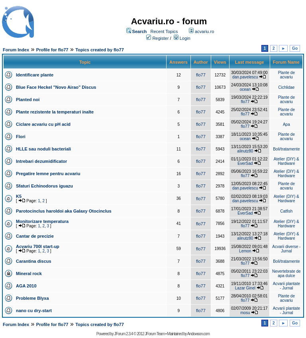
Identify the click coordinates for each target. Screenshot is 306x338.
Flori (21, 136)
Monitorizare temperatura (42, 221)
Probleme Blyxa (32, 298)
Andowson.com (198, 334)
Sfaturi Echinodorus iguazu (44, 186)
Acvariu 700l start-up (37, 246)
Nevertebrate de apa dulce (286, 273)
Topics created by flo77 (99, 49)
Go (295, 48)
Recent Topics (164, 31)
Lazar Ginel (245, 288)
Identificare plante (34, 74)
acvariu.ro (204, 31)
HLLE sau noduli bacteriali (43, 149)
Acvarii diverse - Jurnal (286, 248)
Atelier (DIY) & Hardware (286, 161)
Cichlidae (286, 87)
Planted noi (27, 99)
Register (160, 38)
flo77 (201, 74)
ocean (245, 89)
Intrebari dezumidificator (41, 161)
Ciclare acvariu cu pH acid (43, 124)
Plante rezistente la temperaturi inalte (55, 111)
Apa (286, 124)
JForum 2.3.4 (123, 334)
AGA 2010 (26, 285)
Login (185, 38)
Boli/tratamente (286, 149)
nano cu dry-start (34, 310)
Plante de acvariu (286, 74)
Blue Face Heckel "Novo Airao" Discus (56, 87)
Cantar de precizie (35, 236)
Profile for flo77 (52, 49)
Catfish (286, 211)
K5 (19, 196)
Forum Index (16, 49)
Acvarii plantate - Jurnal (286, 285)
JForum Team (155, 334)
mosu (245, 313)
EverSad (245, 163)
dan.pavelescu (245, 77)
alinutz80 (245, 151)
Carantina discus (33, 261)
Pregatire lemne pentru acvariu (48, 173)
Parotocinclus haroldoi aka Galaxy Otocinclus (64, 211)
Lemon (245, 251)
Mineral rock (29, 273)
